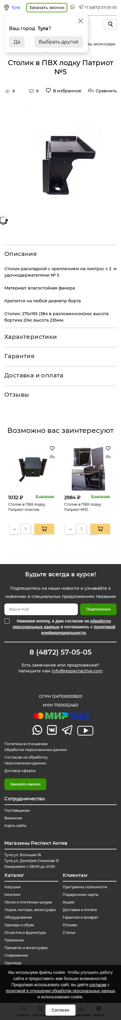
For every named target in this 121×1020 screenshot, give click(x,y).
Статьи (69, 932)
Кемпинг (12, 894)
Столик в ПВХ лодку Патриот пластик (26, 506)
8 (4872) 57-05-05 (60, 652)
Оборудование (18, 917)
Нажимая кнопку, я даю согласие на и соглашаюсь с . (64, 627)
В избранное (67, 90)
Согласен (60, 1010)
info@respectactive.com (77, 671)
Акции (68, 902)
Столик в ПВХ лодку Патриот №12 (82, 506)
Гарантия (19, 356)
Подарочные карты (81, 894)
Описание (20, 253)
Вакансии (13, 818)
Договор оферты (20, 771)
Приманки (14, 940)
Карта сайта (15, 825)
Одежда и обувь (19, 925)
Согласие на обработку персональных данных (26, 760)
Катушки (12, 887)
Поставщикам (17, 810)
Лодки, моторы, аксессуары (30, 910)
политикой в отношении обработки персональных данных (60, 990)
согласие (98, 984)
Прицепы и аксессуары (26, 948)
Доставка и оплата (34, 375)
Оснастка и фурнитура (25, 932)
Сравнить (106, 90)
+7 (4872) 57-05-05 (100, 7)
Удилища (12, 963)
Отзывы (16, 394)
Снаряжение (16, 955)
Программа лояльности (85, 887)
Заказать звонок (25, 784)
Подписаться (98, 609)
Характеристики (30, 336)
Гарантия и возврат (80, 917)
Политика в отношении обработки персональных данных (35, 747)
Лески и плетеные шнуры (28, 902)
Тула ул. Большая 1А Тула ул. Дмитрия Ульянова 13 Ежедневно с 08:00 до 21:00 (31, 861)
